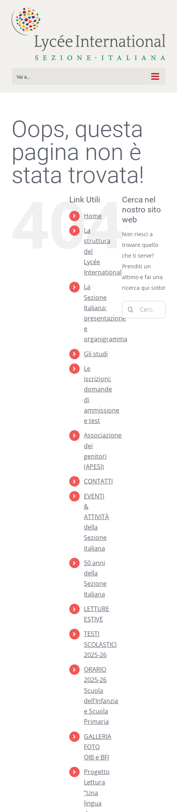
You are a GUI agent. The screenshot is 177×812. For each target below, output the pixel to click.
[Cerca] (130, 309)
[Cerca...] (143, 309)
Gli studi (96, 354)
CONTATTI (98, 481)
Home (93, 216)
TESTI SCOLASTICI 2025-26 (100, 644)
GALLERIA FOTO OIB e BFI (97, 746)
